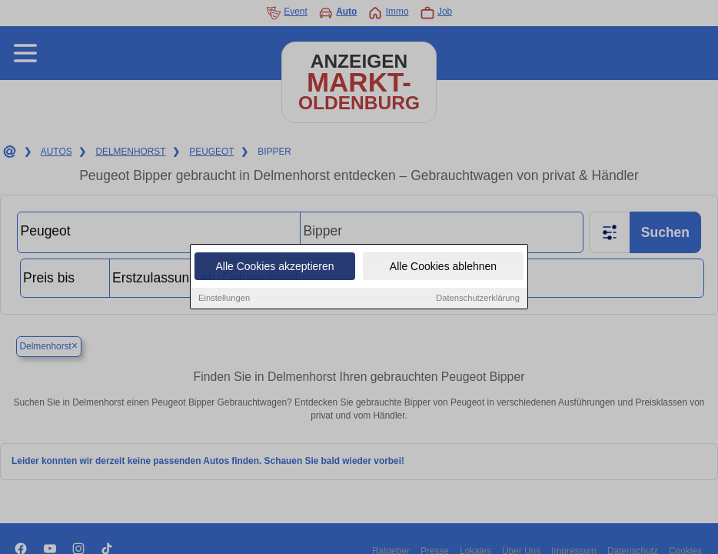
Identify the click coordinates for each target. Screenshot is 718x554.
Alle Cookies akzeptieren (274, 267)
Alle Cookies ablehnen (443, 267)
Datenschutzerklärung (478, 298)
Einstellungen (224, 298)
